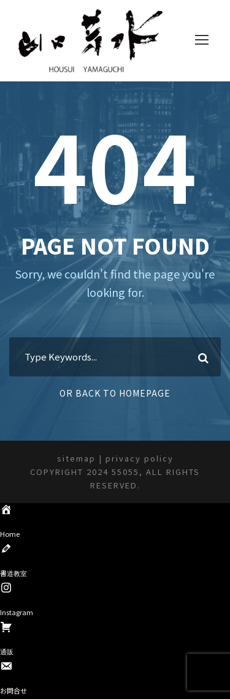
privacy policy (139, 458)
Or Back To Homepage (115, 393)
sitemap (76, 458)
